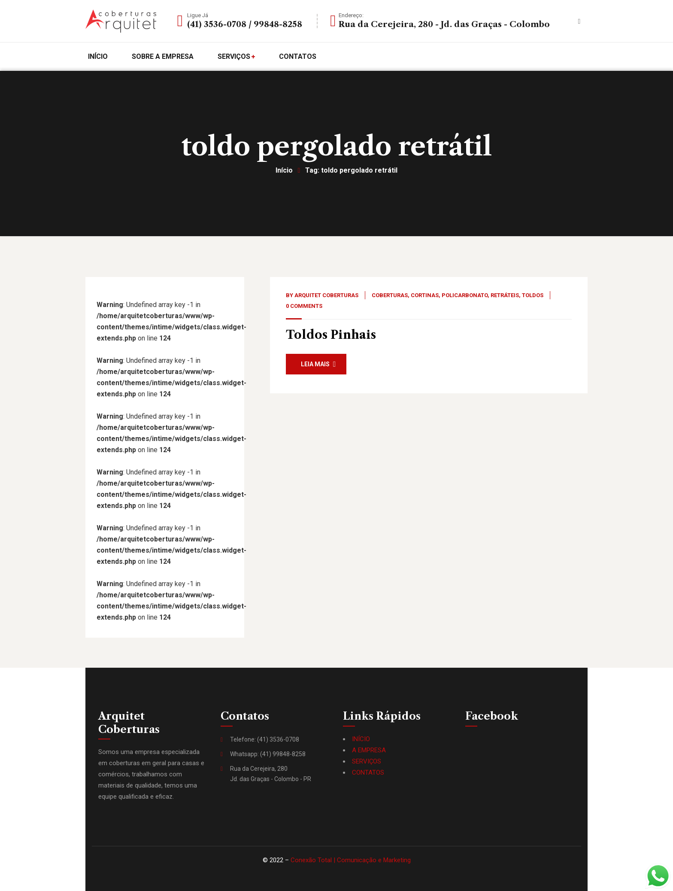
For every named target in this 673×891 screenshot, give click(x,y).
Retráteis (505, 295)
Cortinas (425, 295)
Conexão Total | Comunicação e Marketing (351, 860)
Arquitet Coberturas (326, 295)
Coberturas (390, 295)
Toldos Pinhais (331, 335)
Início (284, 170)
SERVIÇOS (366, 761)
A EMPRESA (369, 750)
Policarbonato (465, 295)
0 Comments (304, 306)
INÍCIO (361, 739)
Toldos (532, 295)
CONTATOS (368, 772)
